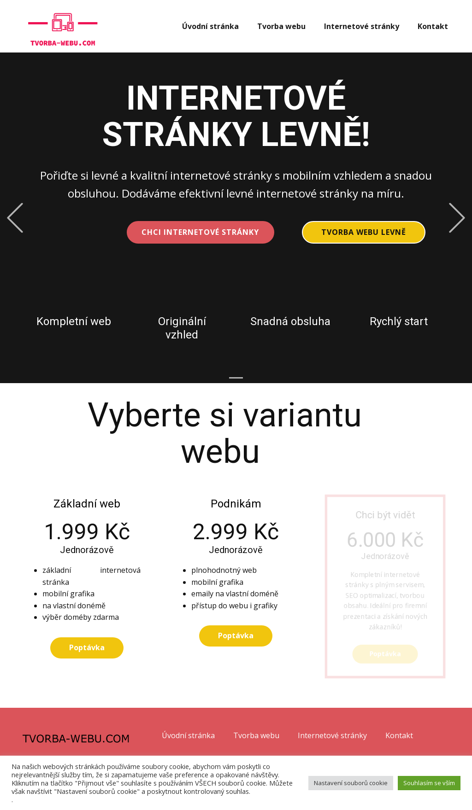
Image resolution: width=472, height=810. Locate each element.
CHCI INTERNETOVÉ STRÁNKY (200, 232)
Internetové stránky (361, 26)
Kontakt (433, 26)
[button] (15, 218)
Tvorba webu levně (363, 232)
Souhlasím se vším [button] (429, 783)
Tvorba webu (281, 26)
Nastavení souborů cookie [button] (351, 783)
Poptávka (87, 647)
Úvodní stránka (210, 26)
